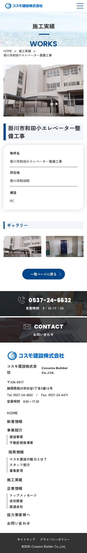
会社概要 (16, 501)
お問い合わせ (18, 523)
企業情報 (15, 488)
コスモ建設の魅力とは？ (28, 459)
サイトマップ (26, 539)
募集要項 (16, 471)
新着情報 (15, 421)
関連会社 (16, 507)
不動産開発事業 (21, 443)
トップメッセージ (23, 495)
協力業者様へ (18, 514)
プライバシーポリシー (55, 539)
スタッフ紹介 (20, 465)
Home (12, 413)
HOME (7, 51)
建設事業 (16, 437)
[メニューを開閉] (80, 6)
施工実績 (25, 51)
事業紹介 (15, 430)
